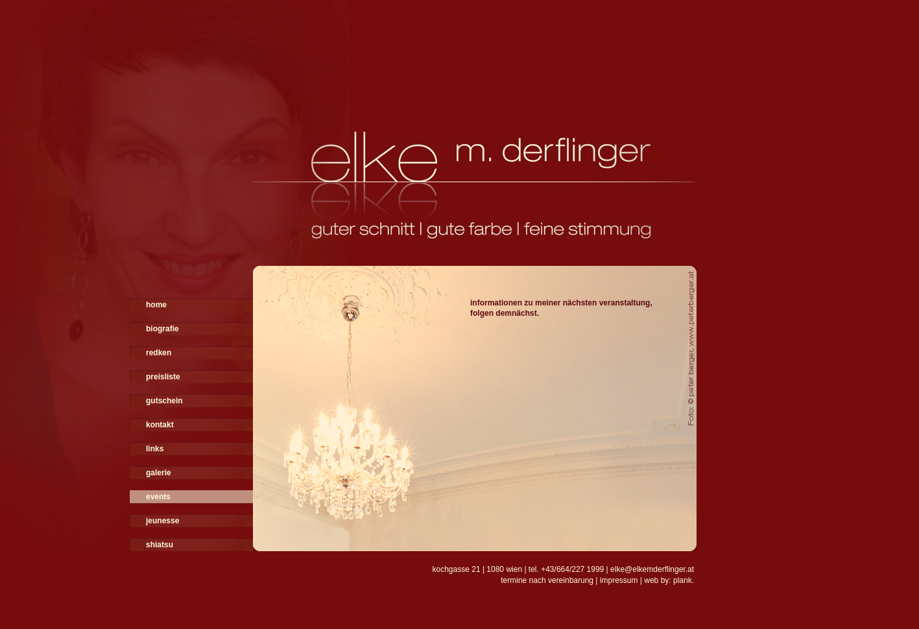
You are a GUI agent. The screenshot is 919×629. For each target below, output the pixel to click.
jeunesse (162, 520)
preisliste (163, 376)
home (156, 304)
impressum (619, 580)
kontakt (160, 424)
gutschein (164, 400)
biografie (162, 328)
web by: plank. (669, 580)
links (154, 448)
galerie (158, 472)
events (158, 496)
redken (158, 352)
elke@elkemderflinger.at (652, 569)
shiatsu (159, 544)
